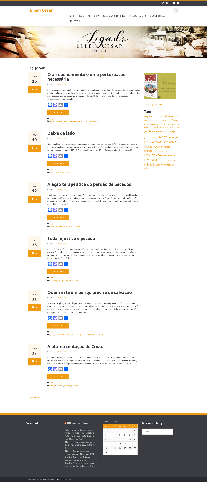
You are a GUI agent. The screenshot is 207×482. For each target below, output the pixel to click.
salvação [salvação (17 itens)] (149, 164)
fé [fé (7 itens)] (165, 127)
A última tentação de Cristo (75, 346)
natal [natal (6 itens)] (176, 137)
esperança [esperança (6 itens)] (174, 124)
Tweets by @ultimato (153, 104)
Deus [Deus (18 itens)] (174, 120)
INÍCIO (72, 16)
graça (52, 334)
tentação (74, 385)
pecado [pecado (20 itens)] (158, 146)
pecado (73, 121)
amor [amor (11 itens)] (153, 116)
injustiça (58, 280)
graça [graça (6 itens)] (146, 132)
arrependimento (62, 121)
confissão (54, 226)
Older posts (36, 397)
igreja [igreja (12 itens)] (172, 131)
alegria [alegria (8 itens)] (147, 116)
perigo (79, 334)
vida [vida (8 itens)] (146, 168)
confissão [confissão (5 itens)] (156, 121)
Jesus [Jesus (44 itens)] (149, 136)
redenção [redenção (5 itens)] (157, 151)
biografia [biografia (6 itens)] (160, 116)
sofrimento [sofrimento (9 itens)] (161, 164)
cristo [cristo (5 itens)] (169, 121)
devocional (54, 172)
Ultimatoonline (62, 84)
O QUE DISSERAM (157, 16)
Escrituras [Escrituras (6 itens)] (166, 124)
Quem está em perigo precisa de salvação (89, 292)
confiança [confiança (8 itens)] (148, 120)
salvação (101, 334)
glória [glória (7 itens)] (169, 127)
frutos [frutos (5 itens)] (162, 127)
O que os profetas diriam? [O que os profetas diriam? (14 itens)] (160, 142)
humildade (63, 226)
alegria (52, 121)
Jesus (55, 385)
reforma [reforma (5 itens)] (164, 151)
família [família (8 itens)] (156, 127)
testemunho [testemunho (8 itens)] (172, 165)
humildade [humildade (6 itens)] (164, 132)
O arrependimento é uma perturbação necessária (86, 77)
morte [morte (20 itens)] (163, 137)
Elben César (41, 10)
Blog (51, 118)
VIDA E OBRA (93, 16)
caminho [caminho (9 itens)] (174, 116)
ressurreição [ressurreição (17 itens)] (152, 155)
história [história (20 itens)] (154, 131)
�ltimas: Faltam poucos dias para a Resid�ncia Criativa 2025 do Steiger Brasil (77, 445)
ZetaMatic (69, 479)
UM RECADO (74, 21)
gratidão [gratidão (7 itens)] (175, 127)
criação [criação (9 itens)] (163, 120)
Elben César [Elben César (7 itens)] (157, 124)
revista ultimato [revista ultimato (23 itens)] (155, 160)
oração (62, 172)
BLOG (81, 16)
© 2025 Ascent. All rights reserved (41, 479)
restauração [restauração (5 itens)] (165, 155)
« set (103, 458)
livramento (59, 334)
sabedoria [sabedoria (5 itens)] (171, 160)
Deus (52, 280)
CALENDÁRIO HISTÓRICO (114, 16)
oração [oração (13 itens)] (148, 146)
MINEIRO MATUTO (137, 16)
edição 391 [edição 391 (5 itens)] (148, 124)
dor (51, 385)
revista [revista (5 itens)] (172, 155)
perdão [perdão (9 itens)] (166, 146)
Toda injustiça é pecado (71, 238)
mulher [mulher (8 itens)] (171, 137)
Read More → (58, 112)
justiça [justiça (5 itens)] (156, 137)
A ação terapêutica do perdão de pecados (89, 184)
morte (61, 385)
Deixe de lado (61, 133)
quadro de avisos (91, 121)
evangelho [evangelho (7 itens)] (148, 127)
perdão (80, 121)
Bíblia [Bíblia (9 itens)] (167, 116)
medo (67, 334)
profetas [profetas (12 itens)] (149, 150)
